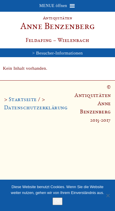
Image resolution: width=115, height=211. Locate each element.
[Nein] (108, 195)
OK (57, 201)
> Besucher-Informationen (57, 52)
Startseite (23, 99)
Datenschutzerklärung (35, 107)
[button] (53, 6)
